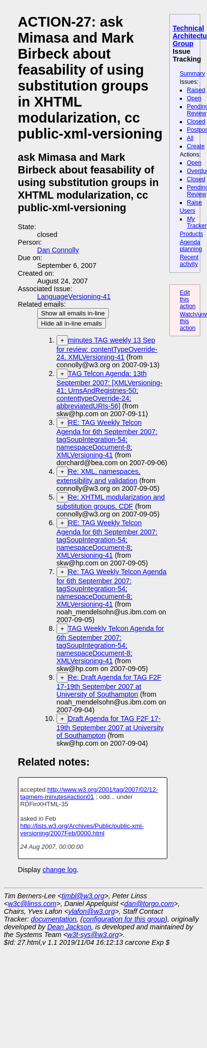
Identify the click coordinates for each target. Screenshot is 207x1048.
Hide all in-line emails (71, 323)
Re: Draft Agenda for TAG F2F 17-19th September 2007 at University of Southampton (109, 685)
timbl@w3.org (82, 896)
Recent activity (189, 260)
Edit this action (188, 299)
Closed (196, 121)
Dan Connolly (58, 250)
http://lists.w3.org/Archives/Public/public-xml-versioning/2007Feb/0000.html (82, 829)
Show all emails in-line (73, 313)
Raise (194, 202)
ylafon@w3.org (91, 911)
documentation (53, 919)
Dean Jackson (69, 927)
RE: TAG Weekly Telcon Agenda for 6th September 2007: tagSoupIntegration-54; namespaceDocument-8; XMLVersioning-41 (107, 439)
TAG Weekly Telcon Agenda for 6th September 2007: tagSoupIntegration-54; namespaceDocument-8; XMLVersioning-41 (110, 645)
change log (59, 870)
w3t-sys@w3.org (93, 935)
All (190, 138)
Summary (192, 73)
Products (191, 234)
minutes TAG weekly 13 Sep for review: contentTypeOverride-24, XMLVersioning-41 (107, 348)
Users (187, 210)
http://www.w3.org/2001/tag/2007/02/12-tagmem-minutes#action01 (89, 793)
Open (194, 98)
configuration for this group (124, 919)
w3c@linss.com (32, 903)
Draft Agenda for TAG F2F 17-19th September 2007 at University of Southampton (110, 727)
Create (196, 146)
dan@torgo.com (149, 903)
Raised (196, 90)
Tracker (197, 222)
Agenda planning (191, 245)
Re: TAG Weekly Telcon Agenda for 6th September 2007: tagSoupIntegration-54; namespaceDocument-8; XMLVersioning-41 (112, 588)
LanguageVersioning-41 (74, 296)
